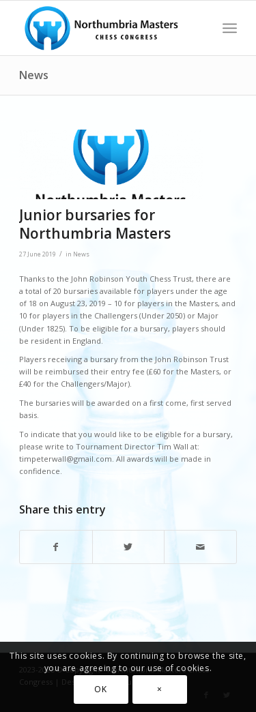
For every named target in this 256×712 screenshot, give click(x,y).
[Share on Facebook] (56, 547)
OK (100, 689)
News (33, 75)
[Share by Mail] (200, 547)
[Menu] (230, 28)
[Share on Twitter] (129, 547)
